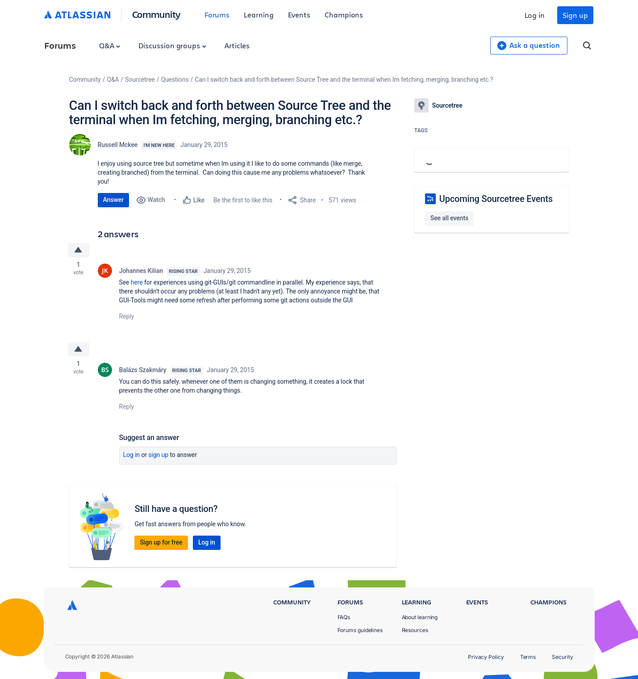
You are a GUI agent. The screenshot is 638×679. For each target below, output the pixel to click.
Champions (344, 14)
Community (156, 14)
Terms (528, 657)
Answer (113, 199)
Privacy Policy (486, 657)
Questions (174, 79)
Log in (535, 15)
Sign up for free (161, 544)
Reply (126, 317)
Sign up (575, 15)
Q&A (110, 45)
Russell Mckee (118, 144)
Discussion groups (172, 45)
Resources (415, 630)
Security (562, 657)
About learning (420, 617)
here (137, 283)
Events (299, 14)
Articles (237, 45)
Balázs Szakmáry (143, 371)
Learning (258, 14)
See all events (449, 218)
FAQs (344, 617)
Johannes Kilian (141, 271)
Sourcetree (140, 79)
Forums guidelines (360, 630)
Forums (217, 14)
